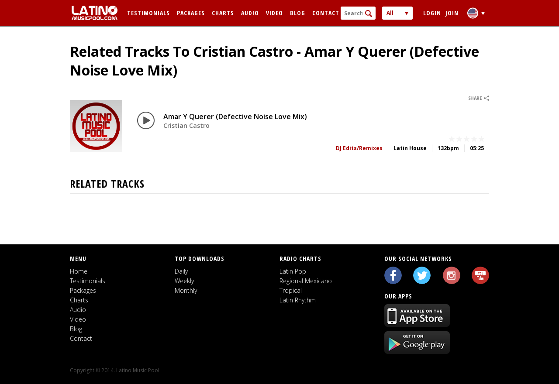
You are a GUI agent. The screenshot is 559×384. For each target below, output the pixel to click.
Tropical (291, 290)
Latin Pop (293, 271)
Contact (325, 13)
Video (274, 13)
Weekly (184, 281)
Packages (191, 13)
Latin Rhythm (298, 300)
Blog (297, 13)
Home (78, 271)
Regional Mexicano (306, 281)
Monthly (186, 290)
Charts (223, 13)
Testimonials (148, 13)
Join (452, 13)
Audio (250, 13)
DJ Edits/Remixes (359, 148)
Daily (181, 271)
